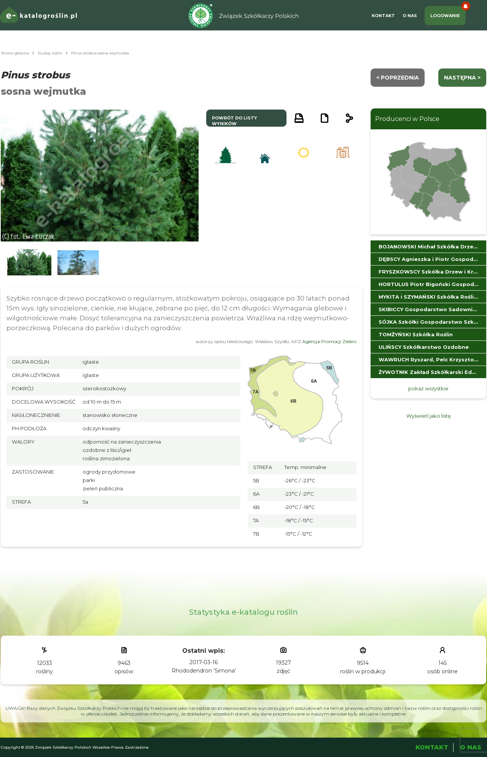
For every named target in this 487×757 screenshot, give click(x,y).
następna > (462, 77)
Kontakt (383, 15)
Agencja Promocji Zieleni (329, 341)
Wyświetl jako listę (428, 416)
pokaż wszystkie (428, 388)
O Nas (410, 15)
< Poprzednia (397, 77)
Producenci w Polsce (407, 118)
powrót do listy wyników (234, 120)
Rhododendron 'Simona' (204, 670)
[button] (29, 262)
